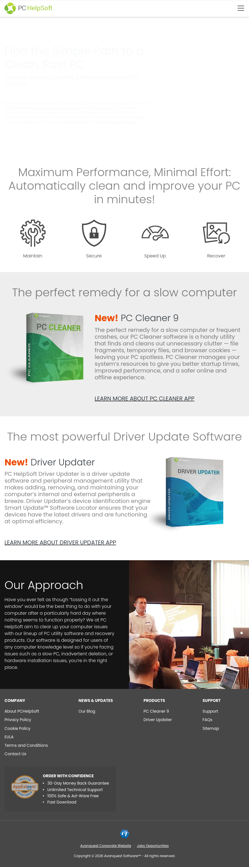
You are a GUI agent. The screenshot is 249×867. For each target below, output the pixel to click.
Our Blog (87, 711)
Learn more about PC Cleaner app (144, 398)
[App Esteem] (24, 786)
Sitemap (211, 728)
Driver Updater (50, 462)
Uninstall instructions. (123, 122)
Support (212, 700)
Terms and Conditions (26, 745)
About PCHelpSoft (22, 711)
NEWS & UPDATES (96, 700)
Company (15, 700)
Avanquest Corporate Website (105, 845)
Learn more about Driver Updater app (60, 542)
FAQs (207, 719)
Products (154, 700)
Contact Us (15, 754)
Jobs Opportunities (153, 845)
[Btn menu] (241, 8)
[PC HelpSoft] (28, 8)
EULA (9, 737)
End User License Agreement (58, 108)
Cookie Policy (17, 728)
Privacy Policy (101, 108)
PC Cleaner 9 (137, 318)
